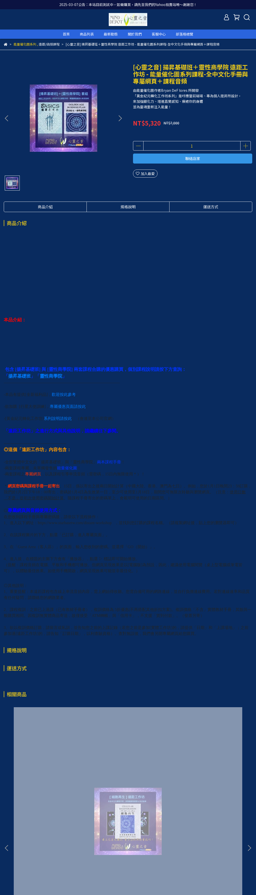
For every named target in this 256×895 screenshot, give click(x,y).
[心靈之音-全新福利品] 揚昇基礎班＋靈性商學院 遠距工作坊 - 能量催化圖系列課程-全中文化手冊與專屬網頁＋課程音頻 (207, 797)
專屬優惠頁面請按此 (68, 406)
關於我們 (135, 34)
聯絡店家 (192, 158)
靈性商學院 (51, 376)
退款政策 (64, 849)
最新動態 (111, 34)
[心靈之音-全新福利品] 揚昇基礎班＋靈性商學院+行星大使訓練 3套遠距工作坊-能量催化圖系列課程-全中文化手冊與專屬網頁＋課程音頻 (128, 797)
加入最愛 (145, 173)
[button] (120, 118)
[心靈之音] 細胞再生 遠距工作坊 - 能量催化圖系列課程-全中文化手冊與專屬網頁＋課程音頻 (48, 797)
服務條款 (104, 849)
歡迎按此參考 (64, 394)
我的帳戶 (44, 849)
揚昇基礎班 (19, 376)
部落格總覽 (184, 34)
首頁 (66, 34)
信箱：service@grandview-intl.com (33, 872)
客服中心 (159, 34)
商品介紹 (45, 206)
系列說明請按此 (58, 418)
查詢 (7, 849)
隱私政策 (84, 849)
